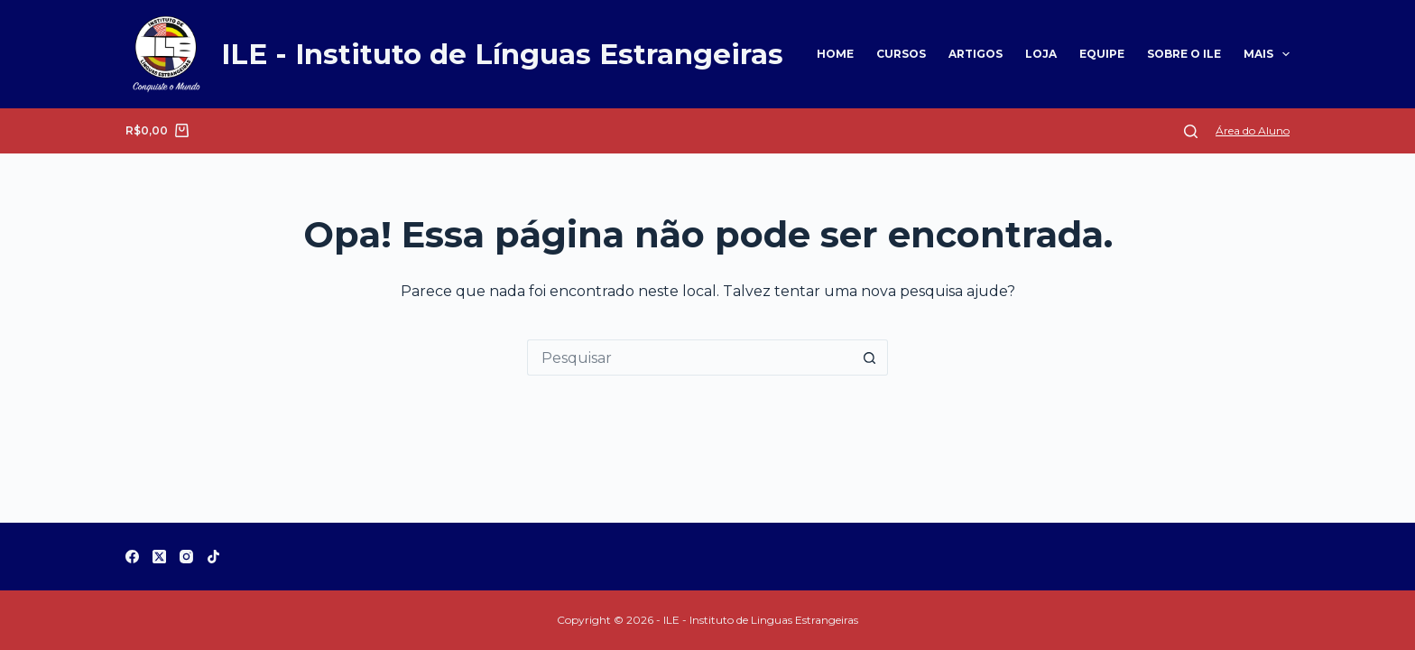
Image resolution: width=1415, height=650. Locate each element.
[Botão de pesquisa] (870, 357)
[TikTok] (213, 556)
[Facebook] (132, 556)
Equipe (1101, 53)
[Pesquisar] (1191, 131)
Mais (1267, 54)
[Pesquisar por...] (689, 357)
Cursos (901, 53)
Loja (1041, 53)
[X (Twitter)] (159, 556)
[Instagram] (186, 556)
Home (835, 53)
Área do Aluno (1253, 130)
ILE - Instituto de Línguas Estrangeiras (502, 54)
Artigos (975, 53)
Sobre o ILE (1184, 53)
